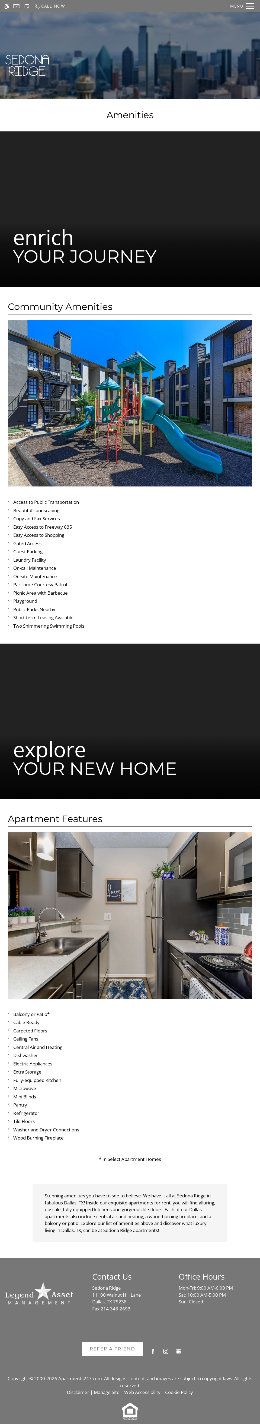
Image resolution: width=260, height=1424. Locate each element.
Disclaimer (78, 1392)
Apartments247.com (80, 1378)
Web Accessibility (142, 1392)
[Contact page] (16, 6)
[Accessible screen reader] (6, 6)
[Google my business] (178, 1353)
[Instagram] (166, 1353)
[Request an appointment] (26, 6)
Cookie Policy (179, 1392)
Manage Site (107, 1392)
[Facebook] (153, 1353)
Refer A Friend (112, 1349)
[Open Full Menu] (242, 6)
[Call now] (49, 6)
